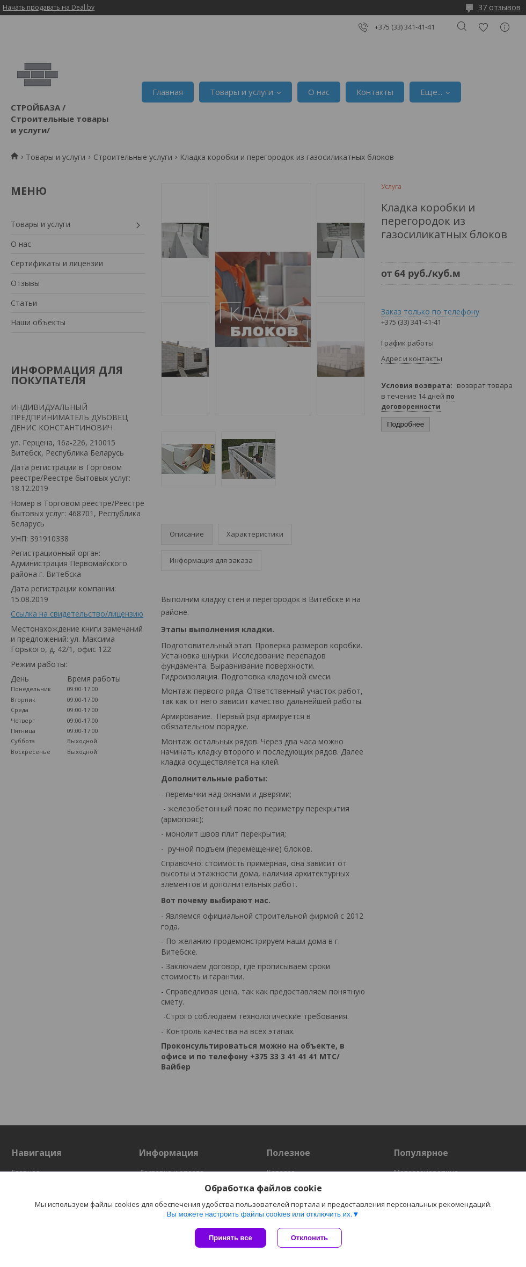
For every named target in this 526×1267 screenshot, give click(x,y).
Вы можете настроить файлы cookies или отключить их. (259, 1214)
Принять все (230, 1238)
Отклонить (309, 1238)
